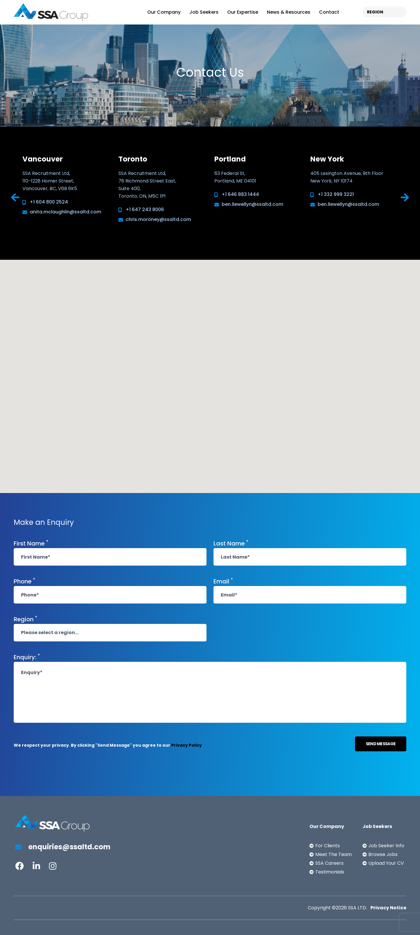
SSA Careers (329, 863)
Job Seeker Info (386, 845)
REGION (375, 12)
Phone (24, 581)
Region (25, 619)
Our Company (164, 12)
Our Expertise (242, 12)
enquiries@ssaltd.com (63, 847)
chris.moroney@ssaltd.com (158, 219)
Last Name (231, 543)
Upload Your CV (386, 863)
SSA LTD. (357, 907)
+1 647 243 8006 (145, 209)
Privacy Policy (186, 745)
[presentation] (15, 197)
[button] (99, 333)
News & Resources (288, 12)
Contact (329, 12)
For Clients (327, 845)
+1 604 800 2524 (49, 202)
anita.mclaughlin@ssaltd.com (65, 211)
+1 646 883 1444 (240, 194)
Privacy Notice (388, 907)
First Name (31, 543)
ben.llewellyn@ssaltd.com (252, 204)
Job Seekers (203, 12)
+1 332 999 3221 (336, 194)
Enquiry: (27, 656)
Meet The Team (333, 854)
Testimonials (329, 872)
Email (223, 581)
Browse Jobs (383, 854)
